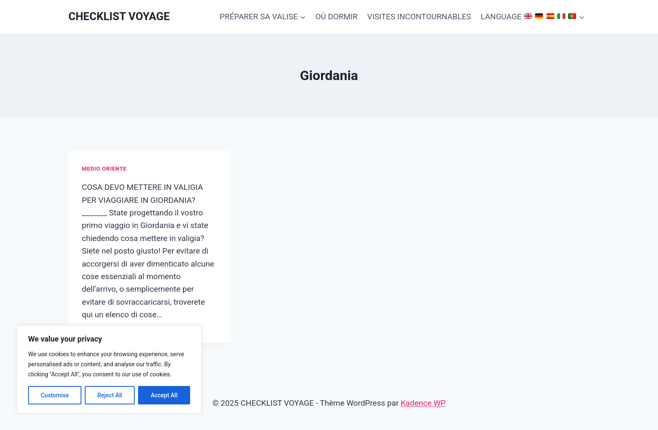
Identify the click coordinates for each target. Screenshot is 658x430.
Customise (55, 395)
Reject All (109, 395)
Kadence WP (423, 403)
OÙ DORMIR (336, 16)
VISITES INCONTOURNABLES (419, 16)
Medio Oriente (104, 169)
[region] (109, 369)
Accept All (164, 395)
